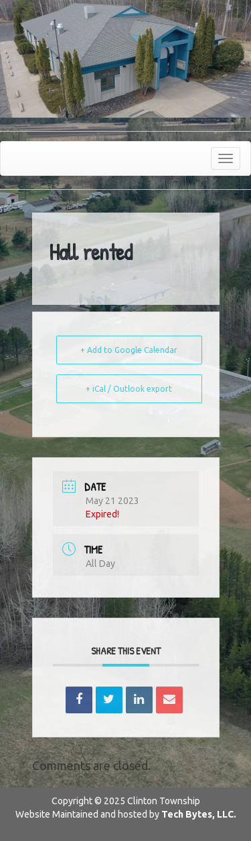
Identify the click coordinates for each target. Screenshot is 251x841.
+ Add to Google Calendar (128, 350)
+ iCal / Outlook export (129, 388)
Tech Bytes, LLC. (198, 814)
